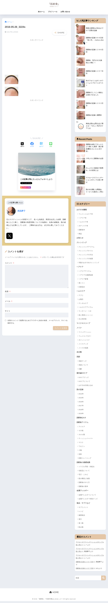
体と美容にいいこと (86, 316)
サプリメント (83, 509)
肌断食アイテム (83, 424)
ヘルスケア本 (83, 222)
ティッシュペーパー (86, 440)
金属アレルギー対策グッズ (88, 501)
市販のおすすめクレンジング (89, 263)
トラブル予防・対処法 (86, 468)
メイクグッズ (83, 345)
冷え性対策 (82, 320)
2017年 (81, 407)
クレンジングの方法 (86, 255)
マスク (81, 444)
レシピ (81, 513)
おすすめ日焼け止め (86, 386)
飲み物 (81, 529)
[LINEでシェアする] (50, 144)
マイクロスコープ (84, 324)
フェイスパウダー (85, 337)
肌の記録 (80, 391)
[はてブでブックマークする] (41, 144)
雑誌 (80, 234)
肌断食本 (82, 230)
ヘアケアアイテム (85, 272)
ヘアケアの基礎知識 (86, 276)
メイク (79, 329)
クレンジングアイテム (86, 247)
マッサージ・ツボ (85, 312)
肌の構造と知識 (84, 480)
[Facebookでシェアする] (32, 144)
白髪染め (82, 287)
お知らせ (80, 238)
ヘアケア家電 (83, 279)
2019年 (81, 415)
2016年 (81, 403)
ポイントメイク (84, 341)
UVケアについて (84, 383)
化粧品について (84, 472)
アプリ (81, 296)
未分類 (79, 353)
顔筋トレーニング (85, 460)
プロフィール (52, 12)
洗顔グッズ (82, 362)
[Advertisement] (22, 57)
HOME (54, 594)
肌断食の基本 (83, 488)
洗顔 (78, 358)
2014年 (81, 395)
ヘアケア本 (82, 218)
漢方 (80, 521)
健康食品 (82, 517)
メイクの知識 (83, 349)
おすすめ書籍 (82, 210)
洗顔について (83, 366)
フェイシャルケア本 (86, 214)
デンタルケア (83, 304)
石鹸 (80, 370)
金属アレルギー (83, 492)
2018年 (81, 411)
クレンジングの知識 (86, 259)
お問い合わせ (65, 12)
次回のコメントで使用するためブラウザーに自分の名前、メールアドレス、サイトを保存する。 (37, 321)
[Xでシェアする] (22, 144)
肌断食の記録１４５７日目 (85, 564)
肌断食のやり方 (84, 484)
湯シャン (82, 283)
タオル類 (82, 436)
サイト (7, 311)
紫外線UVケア (82, 374)
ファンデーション (85, 333)
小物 (80, 452)
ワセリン (82, 448)
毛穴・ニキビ (83, 476)
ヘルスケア (81, 292)
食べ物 (81, 525)
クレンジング (82, 243)
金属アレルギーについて (87, 497)
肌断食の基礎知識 (84, 464)
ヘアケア (80, 267)
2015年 (81, 399)
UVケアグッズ (84, 379)
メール (9, 301)
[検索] (103, 579)
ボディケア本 (83, 226)
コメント (9, 263)
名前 (8, 291)
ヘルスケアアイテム (86, 308)
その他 (81, 432)
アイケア (82, 428)
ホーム (41, 12)
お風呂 (81, 300)
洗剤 (80, 456)
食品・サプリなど (84, 505)
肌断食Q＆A (81, 419)
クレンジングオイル (86, 251)
